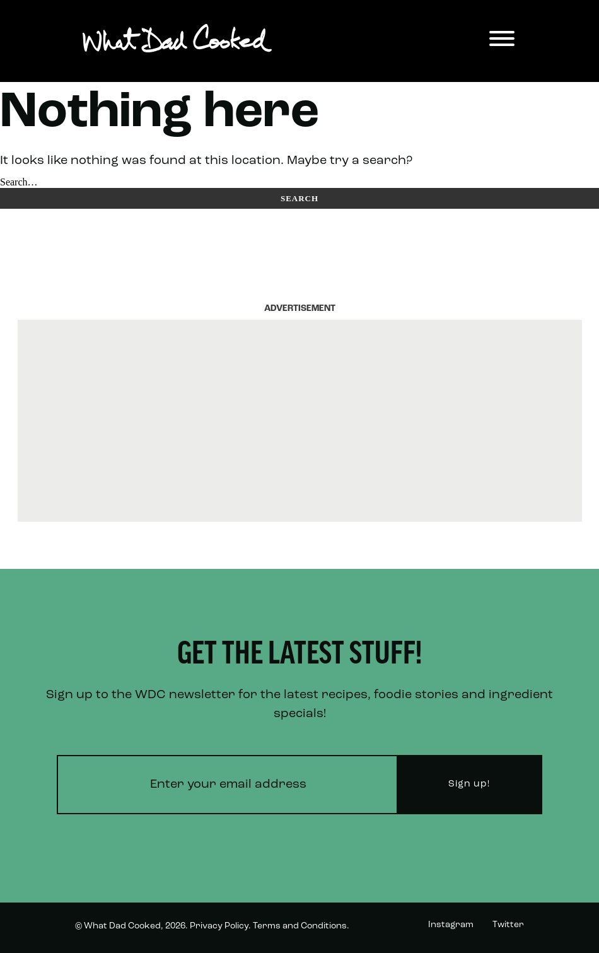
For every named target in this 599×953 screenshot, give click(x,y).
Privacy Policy (219, 926)
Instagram (451, 925)
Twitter (508, 925)
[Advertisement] (299, 420)
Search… (19, 182)
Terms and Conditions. (301, 926)
